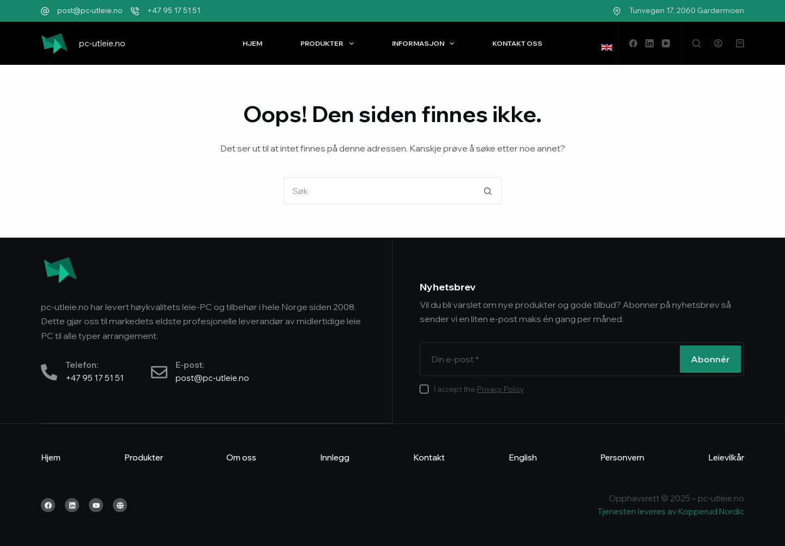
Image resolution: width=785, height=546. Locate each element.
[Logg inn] (718, 43)
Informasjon (425, 43)
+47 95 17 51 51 (173, 10)
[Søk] (696, 43)
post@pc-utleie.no (90, 10)
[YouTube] (666, 43)
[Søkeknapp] (488, 190)
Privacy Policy (500, 389)
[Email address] (548, 359)
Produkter (329, 43)
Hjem (252, 43)
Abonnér (710, 359)
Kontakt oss (517, 43)
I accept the (479, 389)
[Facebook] (633, 43)
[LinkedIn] (649, 43)
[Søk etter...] (378, 190)
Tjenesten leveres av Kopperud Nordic (670, 511)
